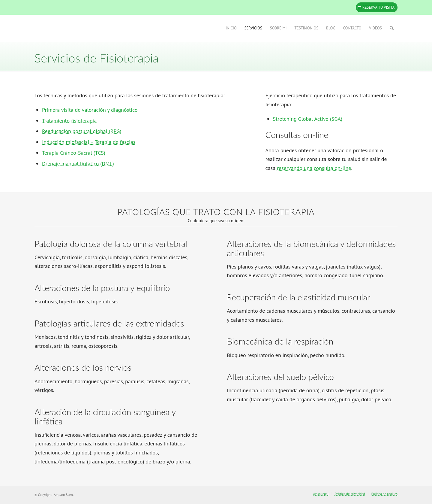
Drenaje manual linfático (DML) (78, 163)
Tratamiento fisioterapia (69, 120)
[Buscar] (392, 28)
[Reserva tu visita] (377, 7)
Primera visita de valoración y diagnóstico (89, 109)
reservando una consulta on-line (314, 168)
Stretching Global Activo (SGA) (307, 118)
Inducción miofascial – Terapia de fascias (88, 141)
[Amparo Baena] (79, 28)
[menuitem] (231, 28)
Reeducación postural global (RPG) (81, 131)
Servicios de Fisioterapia (96, 58)
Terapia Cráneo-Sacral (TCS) (73, 152)
